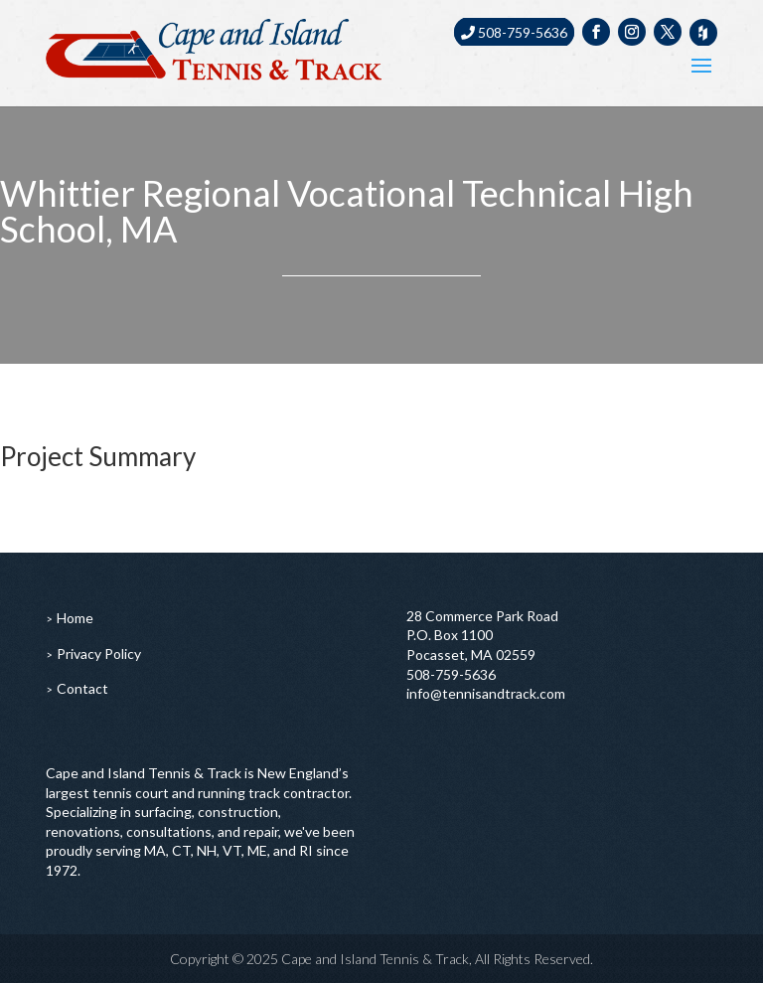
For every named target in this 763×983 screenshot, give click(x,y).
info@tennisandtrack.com (485, 693)
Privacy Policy (99, 653)
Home (75, 617)
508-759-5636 (514, 32)
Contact (82, 688)
